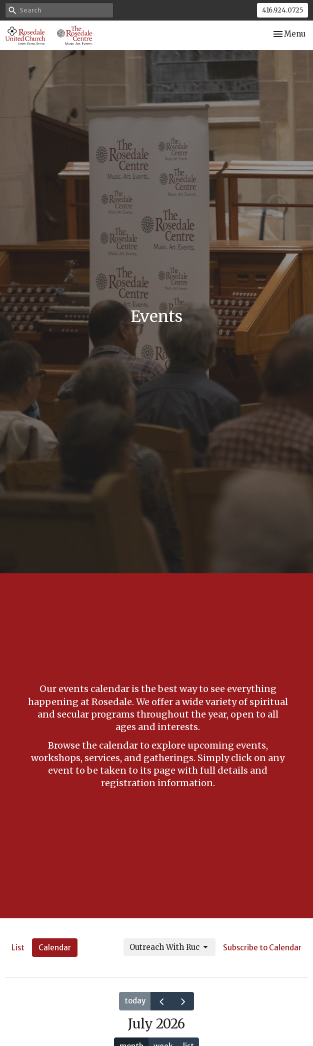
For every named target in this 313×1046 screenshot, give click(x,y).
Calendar (54, 947)
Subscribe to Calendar (262, 947)
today (135, 1000)
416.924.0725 (282, 10)
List (18, 947)
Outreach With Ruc (170, 947)
